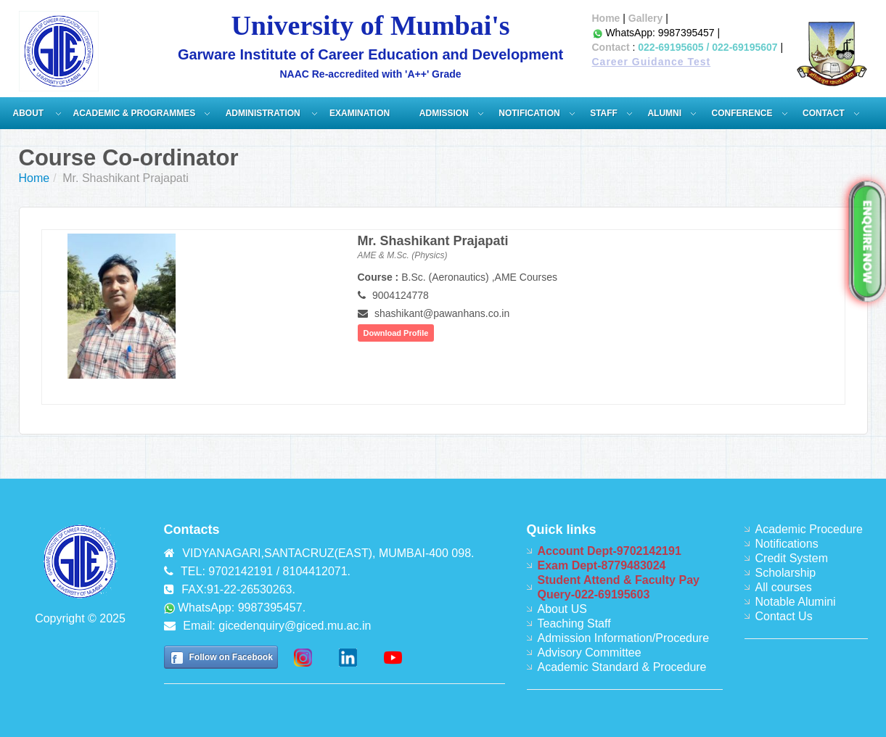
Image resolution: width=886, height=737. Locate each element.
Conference (742, 113)
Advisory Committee (589, 652)
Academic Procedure (809, 529)
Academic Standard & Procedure (622, 667)
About (29, 113)
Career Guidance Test (651, 61)
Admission (444, 113)
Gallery (645, 18)
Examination (359, 113)
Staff (604, 113)
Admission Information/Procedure (624, 638)
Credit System (791, 558)
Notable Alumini (795, 602)
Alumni (664, 113)
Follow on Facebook (231, 657)
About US (562, 609)
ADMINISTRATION (264, 113)
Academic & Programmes (134, 113)
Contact (611, 47)
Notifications (787, 544)
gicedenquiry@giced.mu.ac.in (294, 625)
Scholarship (785, 573)
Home (606, 18)
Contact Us (784, 616)
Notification (529, 113)
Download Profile (396, 333)
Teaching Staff (574, 623)
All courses (783, 587)
